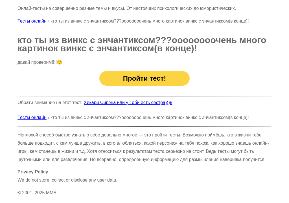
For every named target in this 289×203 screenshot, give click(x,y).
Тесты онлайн (32, 21)
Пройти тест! (144, 78)
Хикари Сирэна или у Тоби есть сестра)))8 (128, 102)
